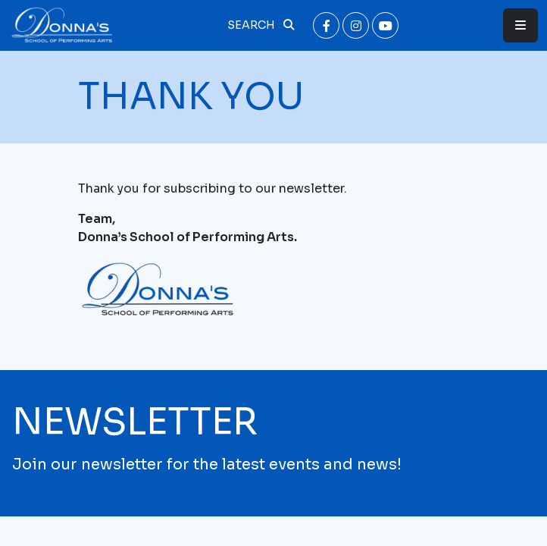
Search (260, 25)
